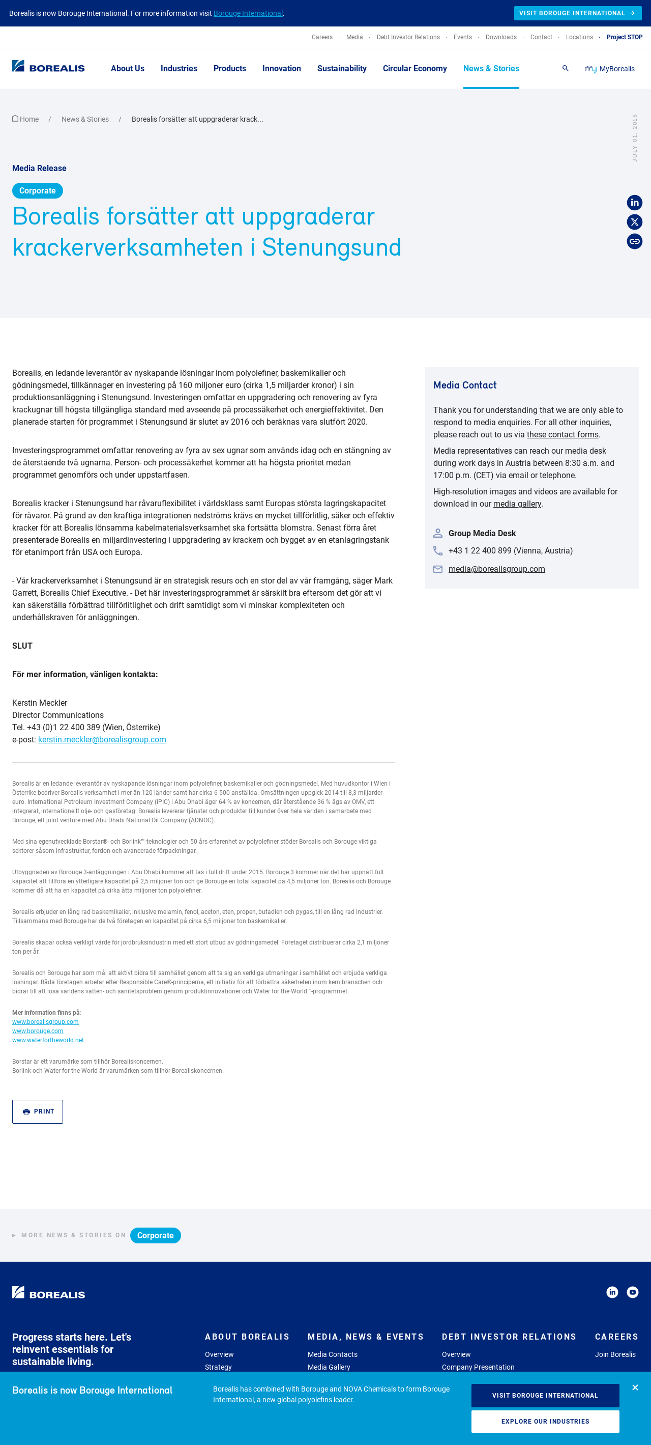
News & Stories (86, 119)
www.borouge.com (38, 1031)
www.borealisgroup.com (45, 1021)
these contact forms (563, 434)
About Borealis (247, 1337)
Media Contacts (333, 1354)
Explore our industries (545, 1421)
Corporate (37, 191)
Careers (617, 1337)
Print (38, 1112)
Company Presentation (478, 1367)
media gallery (517, 504)
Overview (219, 1354)
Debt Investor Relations (509, 1337)
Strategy (218, 1367)
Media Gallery (329, 1367)
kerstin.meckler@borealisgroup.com (102, 739)
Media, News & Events (366, 1337)
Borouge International (248, 13)
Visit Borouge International (545, 1395)
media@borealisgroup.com (497, 569)
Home (26, 119)
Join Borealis (615, 1354)
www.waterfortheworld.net (48, 1040)
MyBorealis (610, 69)
